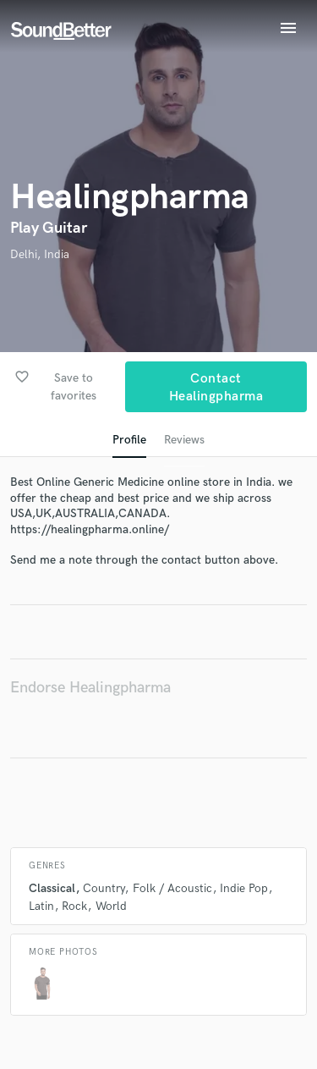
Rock (74, 906)
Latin (41, 906)
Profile (129, 440)
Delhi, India (39, 254)
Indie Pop (244, 888)
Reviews (184, 440)
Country (103, 888)
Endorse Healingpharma (90, 687)
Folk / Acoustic (172, 888)
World (111, 906)
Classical (52, 888)
